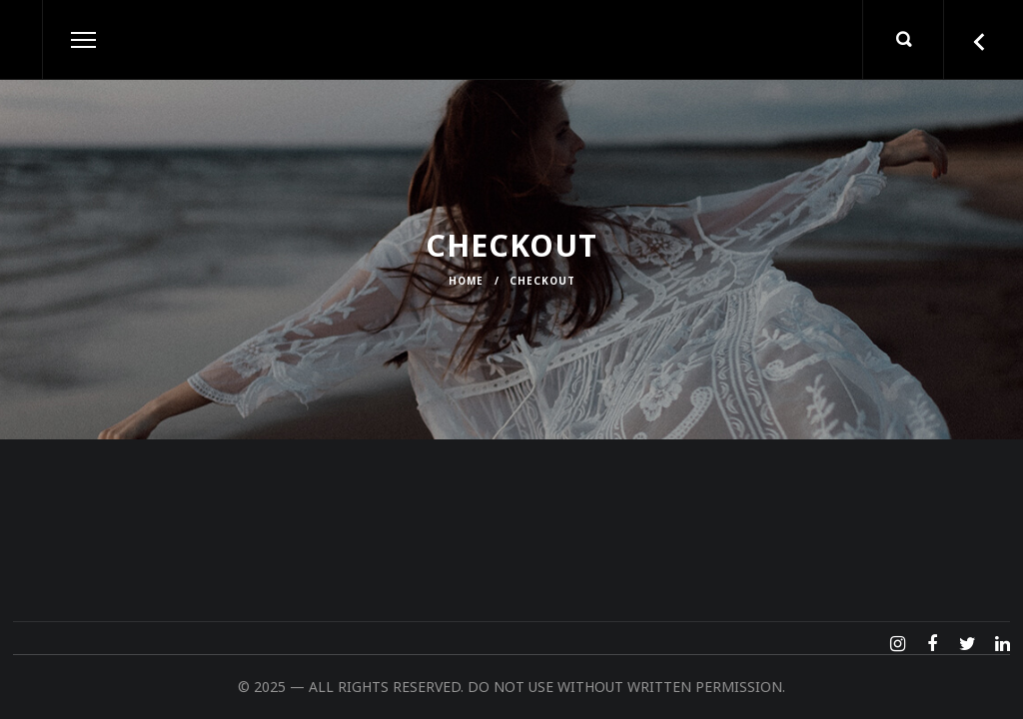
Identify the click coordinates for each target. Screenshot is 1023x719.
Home (466, 281)
